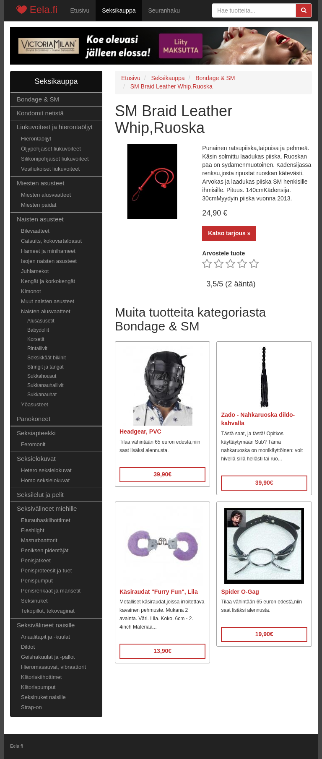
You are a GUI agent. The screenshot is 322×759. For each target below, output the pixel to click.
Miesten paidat (38, 205)
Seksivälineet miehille (47, 508)
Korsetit (35, 339)
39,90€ (162, 474)
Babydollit (38, 330)
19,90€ (264, 634)
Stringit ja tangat (45, 367)
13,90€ (162, 650)
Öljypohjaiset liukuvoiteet (51, 149)
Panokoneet (33, 418)
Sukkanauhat (42, 395)
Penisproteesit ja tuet (46, 570)
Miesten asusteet (40, 183)
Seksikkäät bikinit (46, 358)
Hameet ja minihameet (48, 251)
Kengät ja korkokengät (48, 281)
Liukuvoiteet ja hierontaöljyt (55, 126)
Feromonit (33, 444)
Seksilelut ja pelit (40, 494)
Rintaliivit (37, 348)
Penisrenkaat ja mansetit (50, 590)
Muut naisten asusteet (47, 301)
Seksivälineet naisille (46, 625)
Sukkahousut (41, 376)
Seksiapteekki (36, 433)
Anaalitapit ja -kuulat (45, 637)
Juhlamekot (35, 271)
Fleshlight (32, 530)
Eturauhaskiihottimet (45, 520)
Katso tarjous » (229, 233)
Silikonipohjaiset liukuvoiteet (55, 159)
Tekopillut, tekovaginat (48, 611)
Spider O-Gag (240, 591)
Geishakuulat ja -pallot (48, 657)
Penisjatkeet (36, 560)
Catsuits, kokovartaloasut (51, 241)
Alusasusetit (41, 321)
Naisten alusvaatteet (45, 311)
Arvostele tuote (223, 253)
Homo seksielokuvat (45, 480)
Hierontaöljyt (36, 138)
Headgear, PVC (140, 431)
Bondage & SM (38, 99)
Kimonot (31, 291)
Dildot (28, 647)
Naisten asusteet (40, 219)
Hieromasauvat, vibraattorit (53, 667)
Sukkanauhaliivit (45, 385)
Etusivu (79, 10)
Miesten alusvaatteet (46, 195)
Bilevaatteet (35, 231)
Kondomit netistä (40, 113)
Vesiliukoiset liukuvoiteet (50, 169)
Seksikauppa (118, 10)
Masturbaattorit (39, 540)
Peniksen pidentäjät (44, 550)
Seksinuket (34, 601)
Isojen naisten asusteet (49, 261)
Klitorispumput (38, 687)
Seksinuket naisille (43, 697)
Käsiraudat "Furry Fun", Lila (158, 591)
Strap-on (31, 707)
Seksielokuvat (36, 458)
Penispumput (37, 580)
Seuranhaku (164, 10)
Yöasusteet (34, 404)
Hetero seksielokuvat (46, 470)
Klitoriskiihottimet (41, 677)
